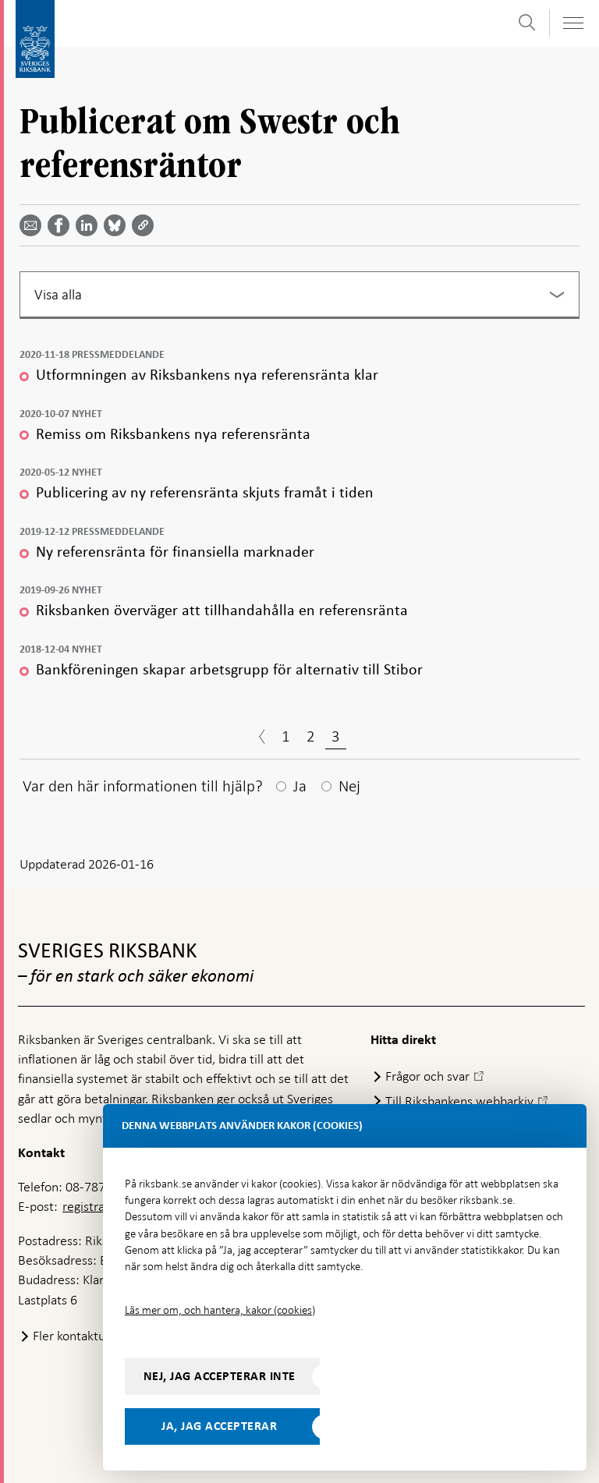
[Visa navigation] (572, 23)
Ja (300, 786)
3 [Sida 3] (335, 736)
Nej (349, 786)
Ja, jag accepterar (219, 1426)
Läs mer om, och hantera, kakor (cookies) (220, 1310)
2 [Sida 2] (311, 736)
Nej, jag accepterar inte (220, 1376)
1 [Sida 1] (286, 736)
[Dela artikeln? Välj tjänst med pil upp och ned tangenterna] (89, 225)
